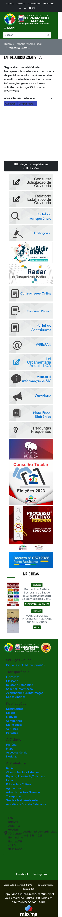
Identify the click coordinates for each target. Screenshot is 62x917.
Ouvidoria (21, 3)
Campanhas (14, 720)
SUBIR (39, 898)
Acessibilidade (34, 3)
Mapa (9, 748)
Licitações (12, 676)
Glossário (12, 680)
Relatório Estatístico (19, 684)
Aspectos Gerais (16, 752)
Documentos (14, 708)
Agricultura (13, 784)
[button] (47, 35)
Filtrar (10, 103)
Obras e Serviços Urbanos (22, 772)
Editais (10, 712)
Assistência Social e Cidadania (26, 800)
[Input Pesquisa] (24, 35)
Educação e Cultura (18, 780)
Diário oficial (14, 724)
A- (25, 8)
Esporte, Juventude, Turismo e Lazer (29, 776)
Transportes (13, 792)
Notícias (11, 756)
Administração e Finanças (23, 788)
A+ (20, 8)
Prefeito (11, 768)
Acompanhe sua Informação (24, 692)
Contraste (48, 3)
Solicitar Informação (19, 688)
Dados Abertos (15, 696)
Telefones (9, 3)
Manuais (11, 716)
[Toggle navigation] (10, 27)
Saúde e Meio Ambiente (22, 796)
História (11, 744)
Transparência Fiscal (28, 43)
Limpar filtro (27, 103)
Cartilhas (12, 728)
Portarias (12, 732)
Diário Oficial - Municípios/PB (25, 665)
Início (8, 43)
